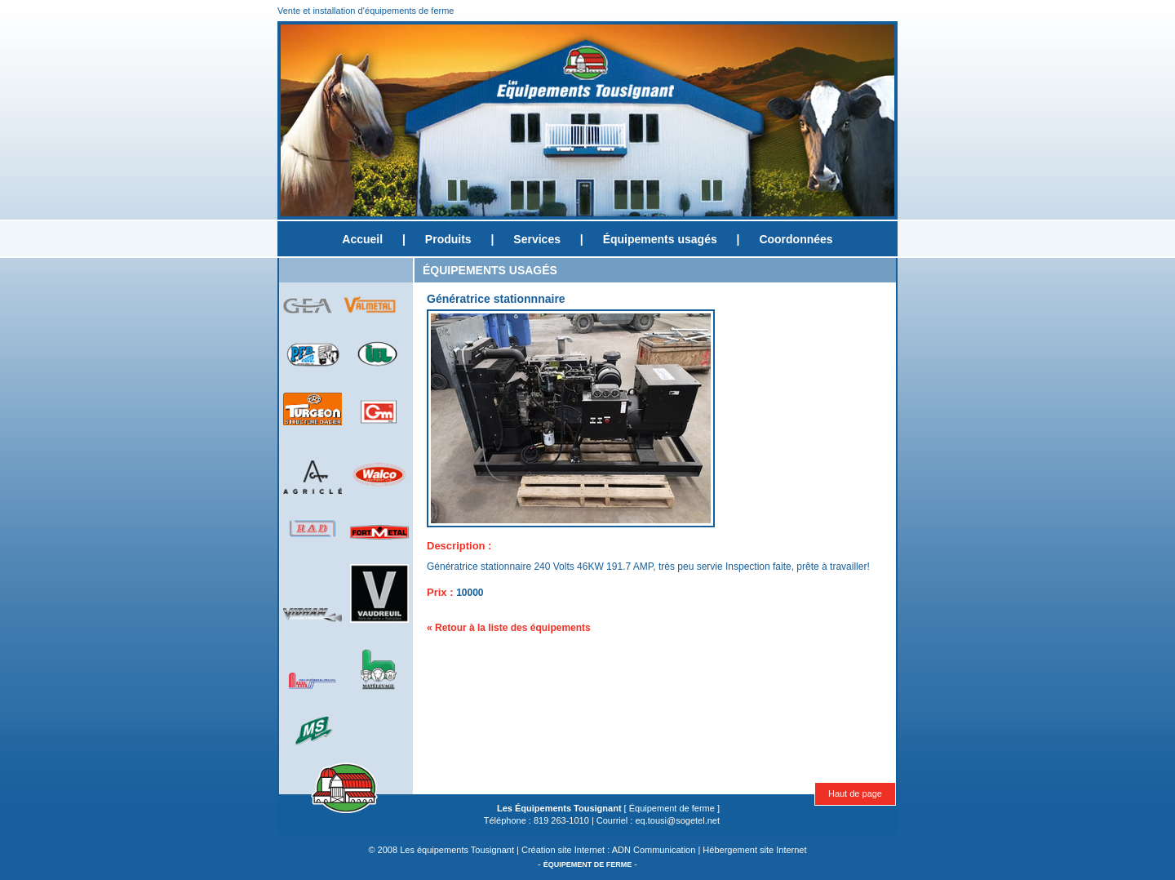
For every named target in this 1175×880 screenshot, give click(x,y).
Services (537, 239)
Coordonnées (795, 239)
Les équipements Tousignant (457, 850)
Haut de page (855, 793)
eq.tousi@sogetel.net (677, 820)
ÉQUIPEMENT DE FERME (587, 864)
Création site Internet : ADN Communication (608, 850)
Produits (448, 239)
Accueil (362, 239)
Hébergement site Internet (754, 850)
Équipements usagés (660, 239)
